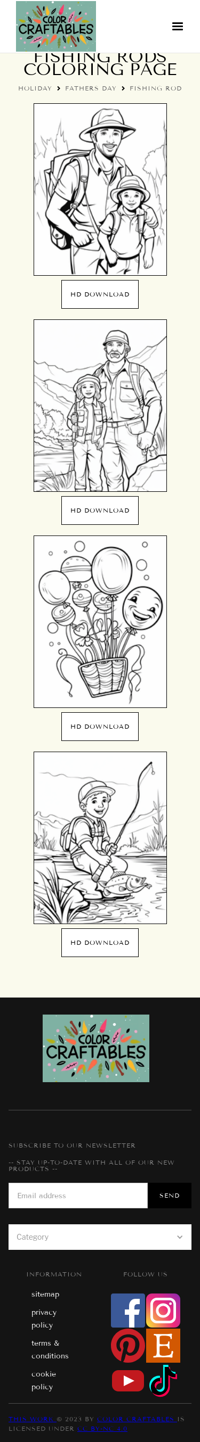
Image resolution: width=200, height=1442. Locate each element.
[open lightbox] (100, 189)
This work (33, 1419)
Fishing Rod (156, 88)
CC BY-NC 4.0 (102, 1428)
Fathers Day (91, 88)
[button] (177, 27)
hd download (100, 294)
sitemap (45, 1294)
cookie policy (43, 1380)
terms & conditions (50, 1350)
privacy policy (44, 1319)
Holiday (35, 88)
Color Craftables (137, 1419)
